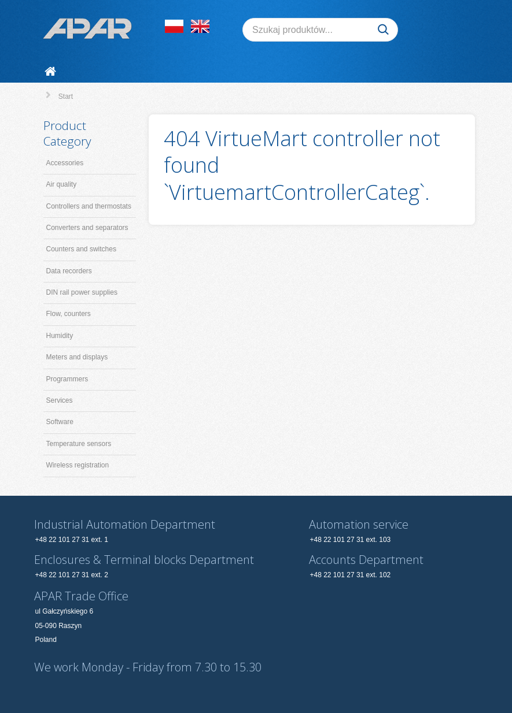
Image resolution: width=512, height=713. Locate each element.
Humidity (59, 336)
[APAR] (87, 28)
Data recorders (69, 271)
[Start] (52, 71)
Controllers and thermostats (88, 206)
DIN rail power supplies (81, 292)
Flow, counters (68, 314)
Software (59, 422)
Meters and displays (77, 357)
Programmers (67, 379)
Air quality (61, 184)
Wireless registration (77, 465)
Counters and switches (81, 249)
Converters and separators (87, 228)
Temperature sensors (79, 444)
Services (59, 400)
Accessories (65, 163)
